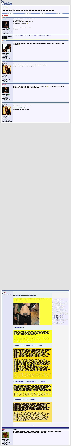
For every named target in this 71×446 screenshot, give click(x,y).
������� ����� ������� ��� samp (24, 295)
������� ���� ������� (58, 306)
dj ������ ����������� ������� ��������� (29, 381)
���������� (27, 13)
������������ (59, 13)
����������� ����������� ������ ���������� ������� (60, 304)
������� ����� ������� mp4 (60, 319)
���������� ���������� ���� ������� (27, 345)
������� (6, 6)
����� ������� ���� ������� (24, 399)
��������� (43, 13)
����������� (10, 13)
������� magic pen (18, 327)
